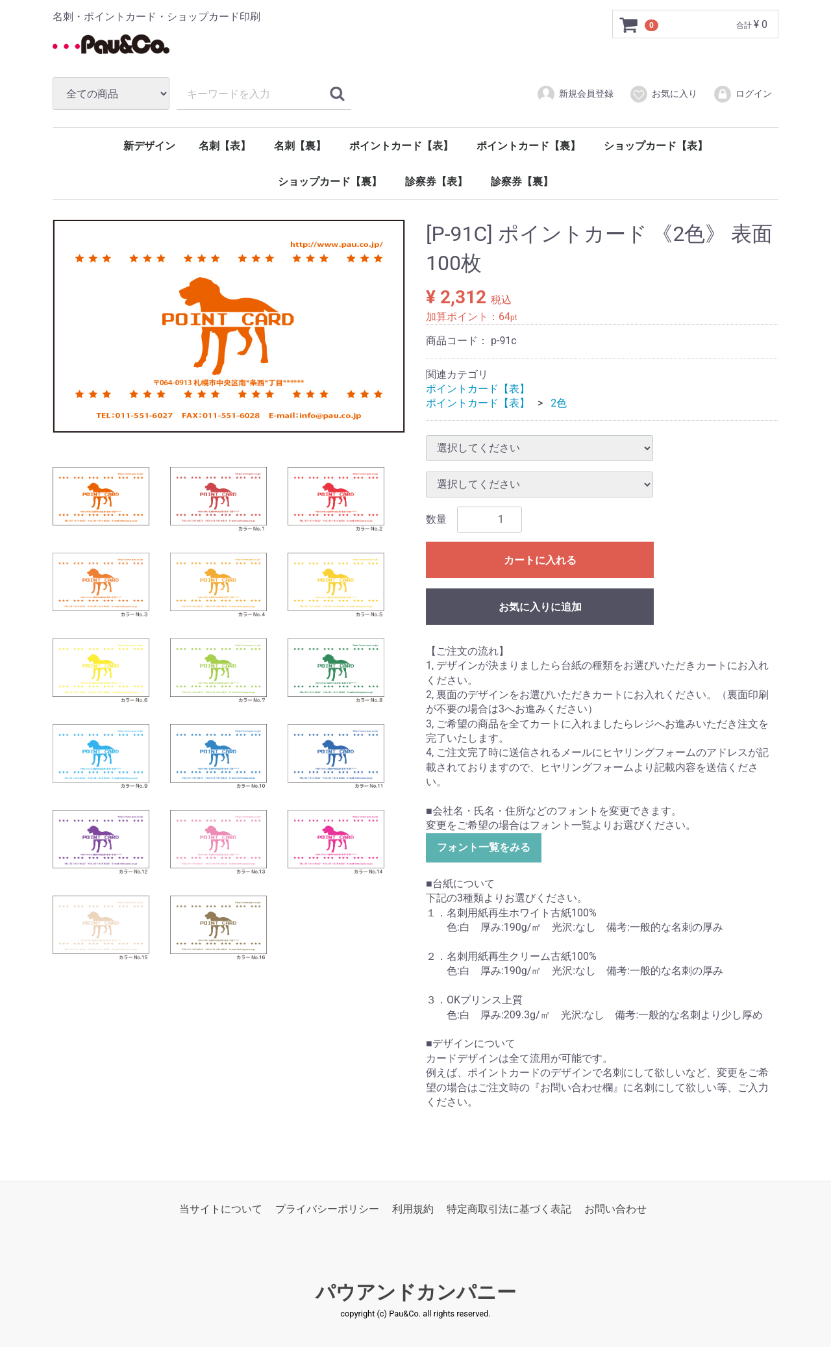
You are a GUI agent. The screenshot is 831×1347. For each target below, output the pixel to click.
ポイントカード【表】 (401, 146)
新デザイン (149, 146)
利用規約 (413, 1209)
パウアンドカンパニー (416, 1292)
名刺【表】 (225, 146)
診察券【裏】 (522, 181)
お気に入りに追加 (540, 607)
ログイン (742, 94)
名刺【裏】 (300, 146)
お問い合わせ (615, 1209)
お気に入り (663, 94)
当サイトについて (220, 1209)
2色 (559, 403)
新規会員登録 (575, 94)
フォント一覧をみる (483, 847)
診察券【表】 (436, 181)
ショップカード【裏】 (330, 181)
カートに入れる (540, 560)
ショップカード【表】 (656, 146)
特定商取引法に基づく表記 (509, 1209)
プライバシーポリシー (327, 1209)
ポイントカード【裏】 (528, 146)
